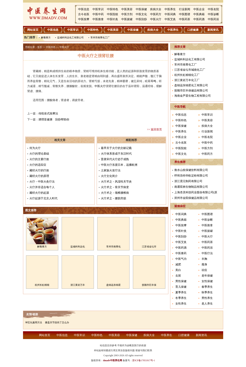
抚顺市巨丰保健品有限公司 (191, 90)
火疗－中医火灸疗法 (42, 181)
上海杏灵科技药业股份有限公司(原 (195, 192)
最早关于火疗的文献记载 (116, 148)
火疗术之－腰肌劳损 (113, 198)
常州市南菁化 (113, 246)
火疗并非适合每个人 (42, 187)
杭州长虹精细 (42, 285)
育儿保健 (181, 286)
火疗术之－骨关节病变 (115, 187)
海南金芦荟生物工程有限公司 (192, 95)
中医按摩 (83, 19)
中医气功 (181, 258)
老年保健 (207, 275)
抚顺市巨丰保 (149, 285)
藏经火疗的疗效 (39, 170)
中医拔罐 (127, 19)
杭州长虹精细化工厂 (187, 74)
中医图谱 (184, 14)
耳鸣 (153, 81)
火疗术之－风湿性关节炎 (116, 181)
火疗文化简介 (109, 176)
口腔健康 (193, 29)
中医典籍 (199, 14)
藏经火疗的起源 (39, 192)
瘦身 (204, 264)
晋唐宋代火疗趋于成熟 (115, 159)
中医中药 (98, 14)
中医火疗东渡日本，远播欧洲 (119, 164)
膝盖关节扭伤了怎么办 (57, 322)
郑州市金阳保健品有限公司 (191, 197)
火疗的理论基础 (39, 153)
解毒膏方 (46, 37)
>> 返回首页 (154, 129)
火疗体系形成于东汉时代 (116, 153)
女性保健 (207, 281)
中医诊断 (213, 14)
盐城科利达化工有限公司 (70, 37)
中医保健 (141, 9)
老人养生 (207, 303)
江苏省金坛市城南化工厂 (189, 69)
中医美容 (127, 9)
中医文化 (141, 14)
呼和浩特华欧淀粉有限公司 (191, 175)
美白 (178, 270)
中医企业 (199, 9)
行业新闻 (184, 9)
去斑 (178, 275)
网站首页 (32, 29)
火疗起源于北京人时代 (43, 198)
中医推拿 (98, 19)
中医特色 (112, 9)
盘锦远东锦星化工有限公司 (191, 85)
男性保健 (181, 281)
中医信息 (83, 9)
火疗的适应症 (37, 164)
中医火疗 (155, 19)
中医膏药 (181, 253)
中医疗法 (207, 253)
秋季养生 (207, 292)
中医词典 (170, 14)
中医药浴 (213, 19)
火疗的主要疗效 (39, 159)
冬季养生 (181, 298)
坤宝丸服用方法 (33, 322)
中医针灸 (112, 19)
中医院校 (112, 14)
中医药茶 (184, 19)
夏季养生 (181, 292)
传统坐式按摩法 (48, 113)
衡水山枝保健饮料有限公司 (191, 170)
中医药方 (155, 14)
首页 (39, 47)
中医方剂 (127, 14)
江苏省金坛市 (149, 246)
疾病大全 (155, 9)
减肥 (178, 264)
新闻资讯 (213, 29)
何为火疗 (35, 148)
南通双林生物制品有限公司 (191, 186)
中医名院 (213, 9)
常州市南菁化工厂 (100, 37)
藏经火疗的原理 (39, 176)
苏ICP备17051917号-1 (143, 360)
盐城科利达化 (77, 246)
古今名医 (83, 14)
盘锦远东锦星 (113, 285)
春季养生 (207, 286)
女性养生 (181, 303)
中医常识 (98, 9)
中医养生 (170, 9)
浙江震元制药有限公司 (188, 181)
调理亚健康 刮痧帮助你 (53, 119)
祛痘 (204, 270)
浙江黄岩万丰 (77, 285)
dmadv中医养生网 (112, 360)
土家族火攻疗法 (110, 170)
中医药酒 (199, 19)
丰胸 (204, 258)
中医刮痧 (141, 19)
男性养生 (207, 298)
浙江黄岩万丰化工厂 (187, 80)
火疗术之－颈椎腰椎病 (115, 192)
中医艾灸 (170, 19)
